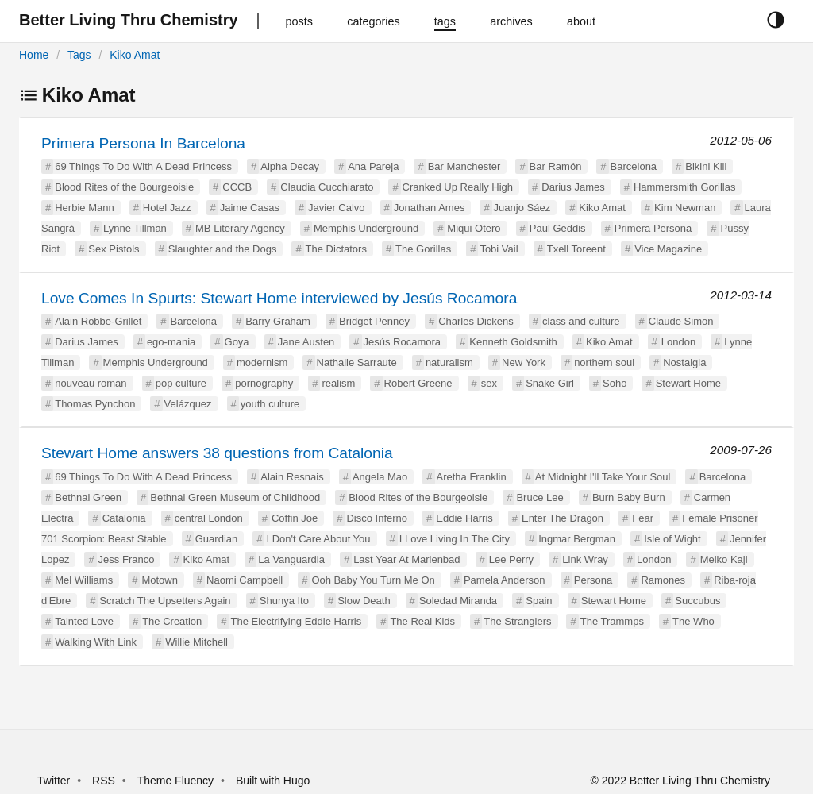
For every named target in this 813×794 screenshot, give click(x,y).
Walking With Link (96, 642)
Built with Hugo (273, 780)
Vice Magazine (668, 249)
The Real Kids (422, 621)
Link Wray (585, 559)
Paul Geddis (558, 228)
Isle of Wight (672, 539)
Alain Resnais (292, 477)
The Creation (172, 621)
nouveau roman (90, 383)
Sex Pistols (113, 249)
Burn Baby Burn (628, 497)
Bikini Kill (705, 166)
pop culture (181, 383)
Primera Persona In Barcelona (143, 143)
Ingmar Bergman (576, 539)
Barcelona (634, 166)
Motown (159, 580)
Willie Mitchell (196, 642)
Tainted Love (84, 621)
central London (209, 518)
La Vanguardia (291, 559)
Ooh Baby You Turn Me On (372, 580)
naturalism (449, 362)
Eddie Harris (464, 518)
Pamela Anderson (504, 580)
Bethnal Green (88, 497)
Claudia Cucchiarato (326, 187)
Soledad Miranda (458, 601)
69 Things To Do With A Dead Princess (143, 166)
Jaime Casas (249, 208)
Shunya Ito (284, 601)
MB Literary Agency (240, 228)
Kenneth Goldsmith (513, 342)
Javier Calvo (336, 208)
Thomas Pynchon (95, 404)
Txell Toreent (576, 249)
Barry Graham (277, 321)
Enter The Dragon (562, 518)
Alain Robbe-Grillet (98, 321)
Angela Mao (380, 477)
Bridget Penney (374, 321)
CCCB (237, 187)
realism (338, 383)
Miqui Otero (473, 228)
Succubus (697, 601)
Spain (539, 601)
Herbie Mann (84, 208)
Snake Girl (550, 383)
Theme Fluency (177, 780)
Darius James (572, 187)
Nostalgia (684, 362)
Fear (642, 518)
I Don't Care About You (318, 539)
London (678, 342)
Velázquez (188, 404)
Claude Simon (681, 321)
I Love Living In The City (454, 539)
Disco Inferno (376, 518)
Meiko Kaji (724, 559)
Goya (237, 342)
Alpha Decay (289, 166)
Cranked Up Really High (458, 187)
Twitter (53, 780)
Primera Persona (653, 228)
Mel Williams (84, 580)
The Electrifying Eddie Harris (296, 621)
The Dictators (336, 249)
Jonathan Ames (429, 208)
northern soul (604, 362)
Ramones (663, 580)
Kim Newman (684, 208)
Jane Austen (306, 342)
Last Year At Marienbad (406, 559)
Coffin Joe (295, 518)
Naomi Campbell (244, 580)
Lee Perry (511, 559)
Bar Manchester (464, 166)
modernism (262, 362)
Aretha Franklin (472, 477)
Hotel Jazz (167, 208)
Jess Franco (126, 559)
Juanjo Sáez (522, 208)
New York (523, 362)
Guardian (216, 539)
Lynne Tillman (135, 228)
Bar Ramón (556, 166)
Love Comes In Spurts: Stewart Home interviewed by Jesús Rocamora (279, 298)
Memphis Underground (366, 228)
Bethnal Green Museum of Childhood (235, 497)
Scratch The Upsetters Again (164, 601)
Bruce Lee (539, 497)
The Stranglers (517, 621)
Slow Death (363, 601)
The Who (693, 621)
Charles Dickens (476, 321)
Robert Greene (418, 383)
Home (33, 54)
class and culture (581, 321)
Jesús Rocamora (402, 342)
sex (489, 383)
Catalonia (124, 518)
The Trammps (612, 621)
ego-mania (171, 342)
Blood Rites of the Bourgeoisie (124, 187)
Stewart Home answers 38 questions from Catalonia (217, 453)
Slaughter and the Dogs (222, 249)
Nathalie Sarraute (357, 362)
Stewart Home (688, 383)
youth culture (270, 404)
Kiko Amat (135, 54)
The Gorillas (423, 249)
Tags (79, 54)
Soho (614, 383)
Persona (593, 580)
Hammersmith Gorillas (685, 187)
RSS (103, 780)
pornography (264, 383)
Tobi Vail (499, 249)
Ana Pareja (373, 166)
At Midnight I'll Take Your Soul (603, 477)
